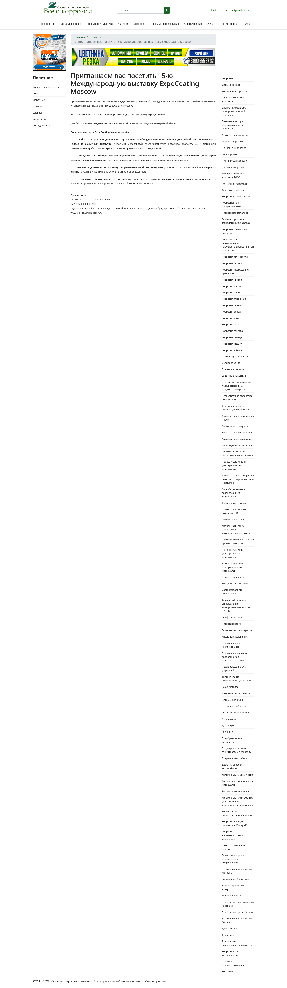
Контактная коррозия (234, 183)
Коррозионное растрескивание (231, 204)
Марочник (39, 99)
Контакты (227, 971)
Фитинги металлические (236, 712)
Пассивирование (231, 623)
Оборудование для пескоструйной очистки (235, 407)
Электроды (140, 23)
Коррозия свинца (232, 337)
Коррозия (227, 78)
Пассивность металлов (235, 212)
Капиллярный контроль (235, 879)
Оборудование (193, 23)
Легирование (229, 719)
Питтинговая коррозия (235, 160)
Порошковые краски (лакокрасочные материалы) (234, 465)
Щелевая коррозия (233, 167)
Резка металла (230, 687)
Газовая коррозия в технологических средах (236, 221)
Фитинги (123, 23)
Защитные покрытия (234, 375)
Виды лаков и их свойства (237, 432)
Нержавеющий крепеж (235, 706)
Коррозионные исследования (230, 953)
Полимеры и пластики (99, 23)
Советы (37, 93)
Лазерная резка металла (236, 693)
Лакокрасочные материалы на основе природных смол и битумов (238, 479)
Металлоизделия (71, 23)
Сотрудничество (42, 125)
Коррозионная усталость (236, 196)
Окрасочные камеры (234, 503)
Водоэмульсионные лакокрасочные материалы (237, 453)
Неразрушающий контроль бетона (237, 920)
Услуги (211, 23)
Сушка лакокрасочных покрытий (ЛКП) (235, 511)
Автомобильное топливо (236, 791)
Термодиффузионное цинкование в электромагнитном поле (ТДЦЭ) (236, 605)
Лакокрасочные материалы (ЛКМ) (238, 417)
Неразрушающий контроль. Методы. (238, 870)
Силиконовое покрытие (235, 426)
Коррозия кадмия (232, 343)
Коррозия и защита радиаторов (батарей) (234, 823)
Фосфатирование (232, 617)
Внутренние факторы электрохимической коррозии (234, 111)
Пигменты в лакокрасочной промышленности (238, 541)
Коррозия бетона (232, 263)
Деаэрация (228, 725)
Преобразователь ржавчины (232, 740)
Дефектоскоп (229, 928)
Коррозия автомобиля (235, 256)
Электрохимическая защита (233, 847)
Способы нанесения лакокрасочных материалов (233, 492)
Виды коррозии (231, 84)
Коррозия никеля (232, 279)
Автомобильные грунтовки (237, 774)
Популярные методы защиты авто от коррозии (236, 749)
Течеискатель (229, 935)
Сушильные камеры (233, 519)
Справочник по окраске (46, 87)
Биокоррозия (229, 154)
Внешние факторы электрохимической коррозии (233, 125)
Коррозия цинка (231, 305)
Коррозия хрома (231, 318)
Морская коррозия (232, 141)
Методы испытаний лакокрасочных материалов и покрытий (236, 529)
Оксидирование (231, 362)
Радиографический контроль (233, 887)
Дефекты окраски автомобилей (232, 766)
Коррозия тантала (232, 331)
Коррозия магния (232, 286)
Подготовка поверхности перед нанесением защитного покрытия (236, 385)
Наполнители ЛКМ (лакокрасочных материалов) (232, 553)
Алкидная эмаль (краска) (236, 439)
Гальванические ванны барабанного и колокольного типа (235, 656)
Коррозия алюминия (234, 298)
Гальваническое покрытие (237, 630)
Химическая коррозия (234, 91)
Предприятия (47, 23)
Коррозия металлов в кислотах (234, 231)
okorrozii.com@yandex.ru (231, 10)
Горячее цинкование (234, 577)
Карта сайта (39, 119)
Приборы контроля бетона (237, 912)
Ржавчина (227, 731)
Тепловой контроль (233, 895)
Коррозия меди (231, 292)
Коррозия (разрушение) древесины (235, 271)
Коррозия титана (231, 324)
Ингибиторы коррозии (235, 356)
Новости (37, 106)
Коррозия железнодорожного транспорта (233, 835)
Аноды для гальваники (235, 636)
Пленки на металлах (233, 369)
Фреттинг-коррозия (233, 190)
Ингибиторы (228, 23)
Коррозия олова (231, 311)
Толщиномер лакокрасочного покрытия (237, 943)
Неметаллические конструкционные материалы (232, 567)
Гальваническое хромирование (231, 644)
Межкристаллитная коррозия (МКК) (233, 175)
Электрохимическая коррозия (233, 99)
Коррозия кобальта (233, 350)
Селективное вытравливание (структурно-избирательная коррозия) (238, 245)
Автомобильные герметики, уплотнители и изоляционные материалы (238, 801)
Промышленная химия (165, 23)
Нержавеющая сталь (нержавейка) (234, 668)
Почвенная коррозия (234, 147)
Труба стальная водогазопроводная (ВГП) (236, 678)
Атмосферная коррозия (235, 135)
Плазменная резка (232, 699)
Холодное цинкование (235, 583)
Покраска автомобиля (234, 758)
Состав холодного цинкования (232, 591)
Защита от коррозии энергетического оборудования (233, 859)
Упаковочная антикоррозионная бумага (237, 813)
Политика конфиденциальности (234, 963)
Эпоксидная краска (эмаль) (237, 445)
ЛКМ (245, 23)
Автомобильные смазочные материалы (238, 782)
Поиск (167, 10)
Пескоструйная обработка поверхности (237, 397)
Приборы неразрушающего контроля (238, 903)
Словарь (37, 112)
